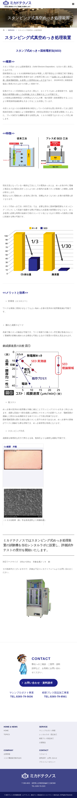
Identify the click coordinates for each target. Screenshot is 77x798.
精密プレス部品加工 (46, 739)
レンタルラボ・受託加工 (48, 735)
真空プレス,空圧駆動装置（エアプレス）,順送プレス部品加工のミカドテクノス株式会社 (33, 795)
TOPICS (7, 735)
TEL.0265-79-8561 (55, 696)
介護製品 (42, 742)
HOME (6, 731)
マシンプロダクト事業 (47, 731)
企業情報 (7, 754)
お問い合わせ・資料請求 (38, 683)
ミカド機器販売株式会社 (13, 758)
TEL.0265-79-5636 (21, 696)
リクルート (43, 754)
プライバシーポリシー (47, 762)
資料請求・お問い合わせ (48, 758)
